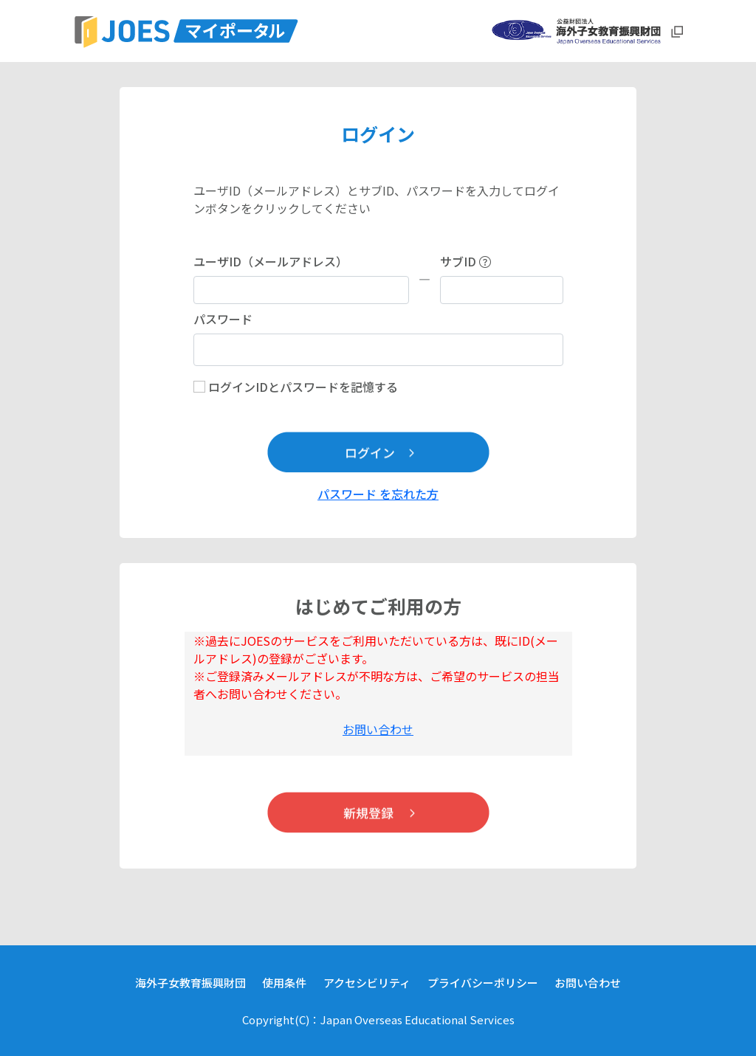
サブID (465, 261)
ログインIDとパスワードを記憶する (303, 387)
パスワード (222, 319)
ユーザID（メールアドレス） (270, 261)
